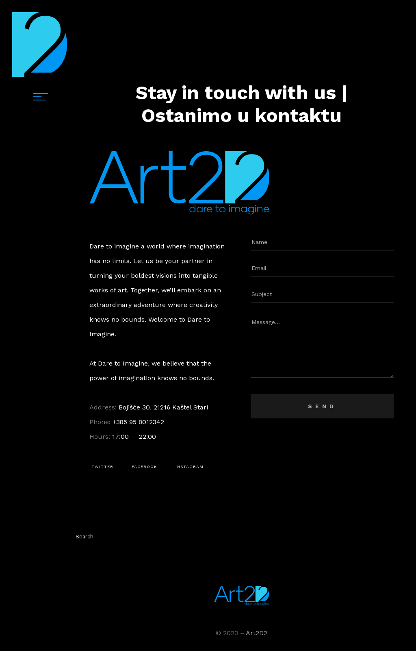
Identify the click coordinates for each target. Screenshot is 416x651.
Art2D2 (256, 633)
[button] (102, 467)
